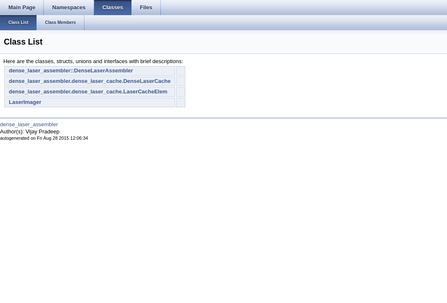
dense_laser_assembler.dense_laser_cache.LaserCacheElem (88, 91)
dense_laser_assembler (29, 124)
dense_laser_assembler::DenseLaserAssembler (71, 70)
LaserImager (25, 102)
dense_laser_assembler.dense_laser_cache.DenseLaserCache (90, 81)
